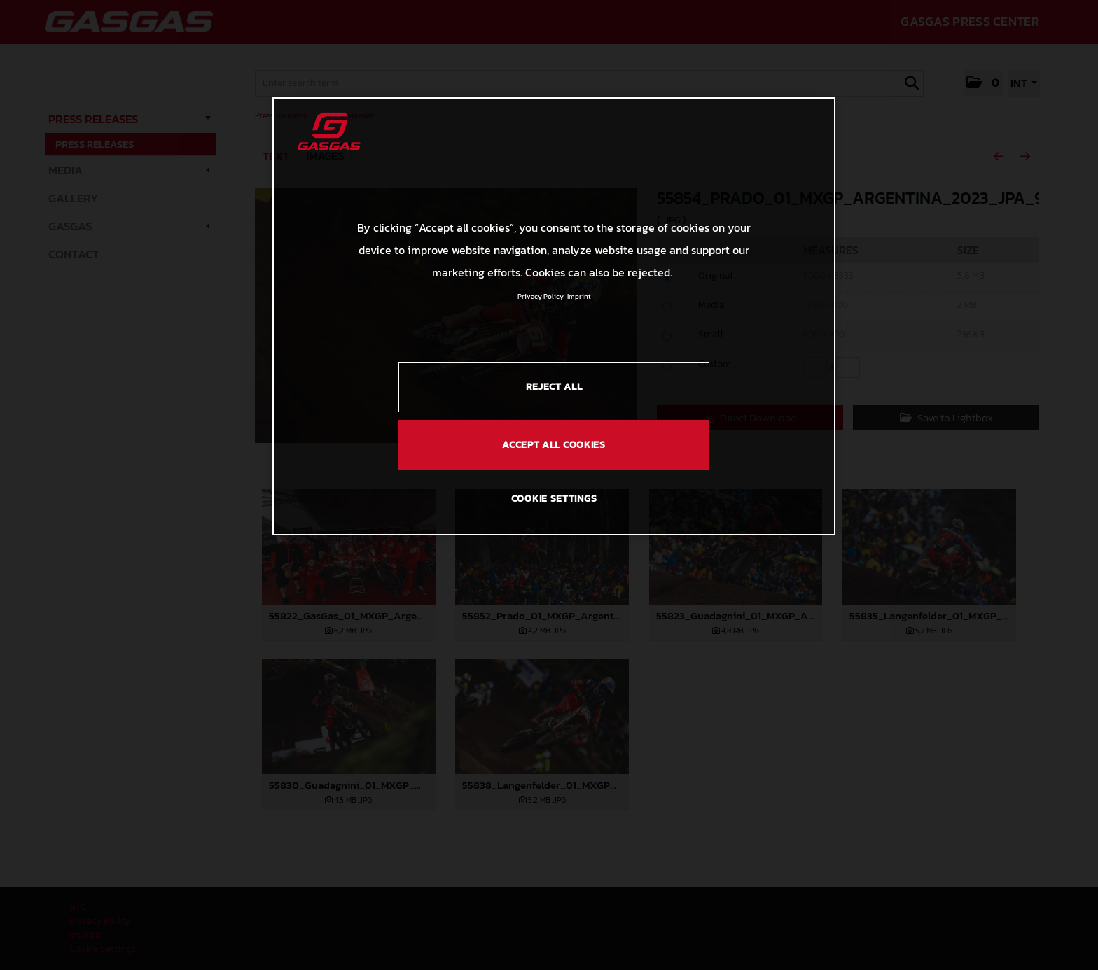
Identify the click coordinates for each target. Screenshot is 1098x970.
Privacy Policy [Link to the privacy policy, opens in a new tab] (540, 296)
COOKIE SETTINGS (554, 498)
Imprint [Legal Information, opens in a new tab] (579, 296)
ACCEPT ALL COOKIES (554, 444)
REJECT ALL (554, 386)
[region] (553, 316)
